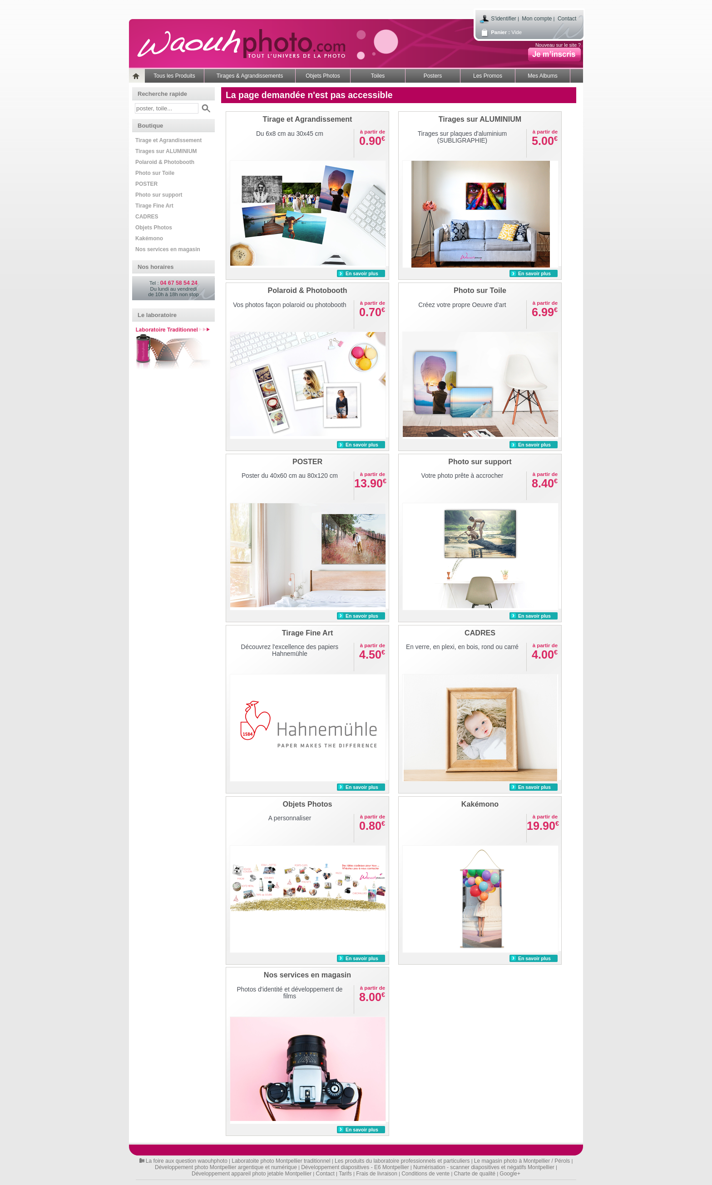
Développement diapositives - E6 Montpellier (355, 1167)
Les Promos (487, 76)
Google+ (509, 1173)
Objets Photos (323, 76)
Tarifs (345, 1173)
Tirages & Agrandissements (250, 76)
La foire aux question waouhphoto (186, 1161)
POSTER (146, 184)
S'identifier (503, 18)
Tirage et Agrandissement (168, 140)
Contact (567, 18)
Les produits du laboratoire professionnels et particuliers (402, 1161)
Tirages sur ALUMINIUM (166, 151)
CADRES (146, 216)
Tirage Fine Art (154, 206)
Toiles (378, 76)
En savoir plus (362, 273)
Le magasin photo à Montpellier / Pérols (522, 1161)
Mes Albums (542, 76)
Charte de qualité (474, 1173)
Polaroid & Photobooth (164, 162)
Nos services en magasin (167, 249)
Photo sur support (159, 195)
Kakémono (149, 238)
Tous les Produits (174, 76)
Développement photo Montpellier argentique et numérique (226, 1167)
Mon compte (537, 18)
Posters (433, 76)
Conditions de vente (425, 1173)
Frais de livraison (376, 1173)
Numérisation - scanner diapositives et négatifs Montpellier (483, 1167)
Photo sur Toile (154, 173)
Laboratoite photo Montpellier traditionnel (281, 1161)
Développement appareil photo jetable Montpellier (252, 1173)
